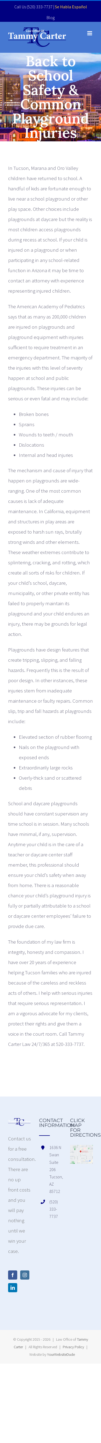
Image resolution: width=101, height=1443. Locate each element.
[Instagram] (24, 1275)
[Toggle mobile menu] (90, 33)
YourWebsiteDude (61, 1354)
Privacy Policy (73, 1346)
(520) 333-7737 (40, 6)
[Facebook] (12, 1275)
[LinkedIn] (12, 1287)
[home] (19, 1123)
